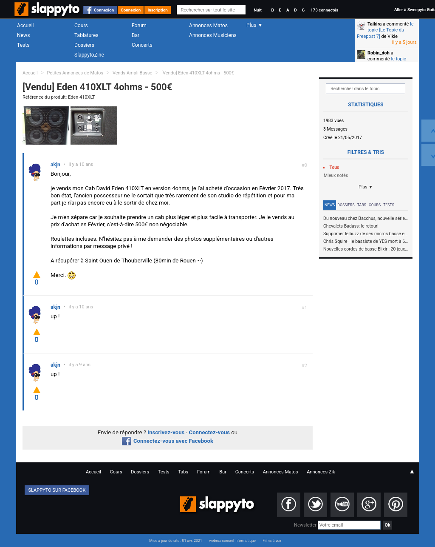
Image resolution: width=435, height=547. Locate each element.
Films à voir (272, 540)
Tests (23, 45)
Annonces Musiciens (213, 35)
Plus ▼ (366, 187)
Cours (81, 25)
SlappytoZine (89, 55)
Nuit (257, 10)
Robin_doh (378, 53)
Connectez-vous (209, 432)
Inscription (157, 10)
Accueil (25, 25)
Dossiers (84, 45)
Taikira (374, 24)
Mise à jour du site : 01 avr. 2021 (175, 540)
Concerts (142, 45)
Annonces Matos (208, 25)
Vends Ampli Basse (132, 73)
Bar (135, 35)
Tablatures (86, 35)
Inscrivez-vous (165, 432)
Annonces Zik (321, 472)
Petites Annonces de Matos (75, 73)
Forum (139, 25)
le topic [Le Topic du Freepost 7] (385, 30)
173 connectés (324, 10)
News (23, 35)
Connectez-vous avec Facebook (167, 441)
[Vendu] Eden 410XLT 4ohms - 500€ (197, 73)
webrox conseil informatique (232, 540)
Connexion (104, 10)
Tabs (361, 205)
